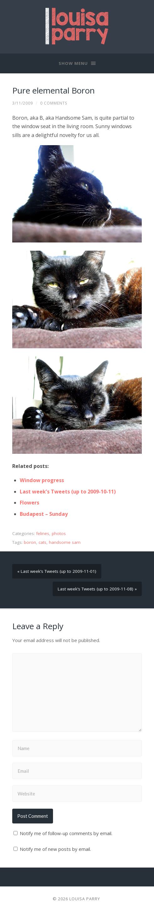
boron (30, 542)
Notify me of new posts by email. (55, 849)
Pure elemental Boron (53, 90)
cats (42, 542)
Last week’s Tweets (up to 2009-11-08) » (97, 589)
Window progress (42, 480)
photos (59, 533)
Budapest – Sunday (44, 513)
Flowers (29, 502)
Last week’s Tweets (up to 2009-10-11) (68, 491)
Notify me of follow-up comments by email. (66, 833)
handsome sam (65, 542)
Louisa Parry (84, 899)
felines (42, 533)
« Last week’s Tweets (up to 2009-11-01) (56, 571)
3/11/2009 (22, 103)
